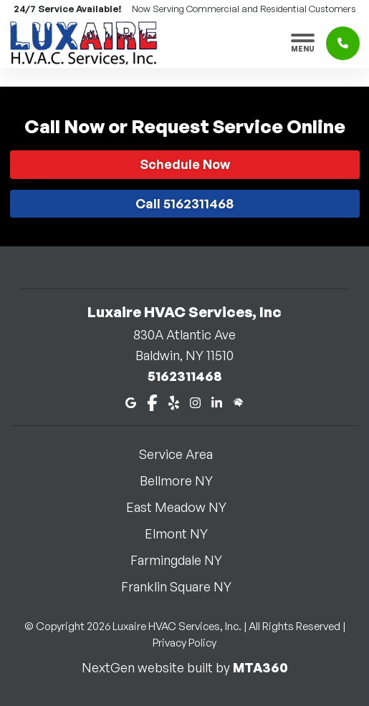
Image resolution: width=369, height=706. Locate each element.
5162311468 (185, 376)
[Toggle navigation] (303, 43)
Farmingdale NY (184, 560)
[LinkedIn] (216, 401)
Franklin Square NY (185, 586)
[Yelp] (173, 401)
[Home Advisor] (238, 401)
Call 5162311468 (184, 203)
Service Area (184, 454)
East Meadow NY (185, 507)
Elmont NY (185, 533)
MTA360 (260, 667)
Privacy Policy (184, 642)
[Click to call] (343, 43)
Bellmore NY (185, 480)
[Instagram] (195, 401)
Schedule (185, 164)
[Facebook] (152, 401)
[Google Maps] (130, 401)
